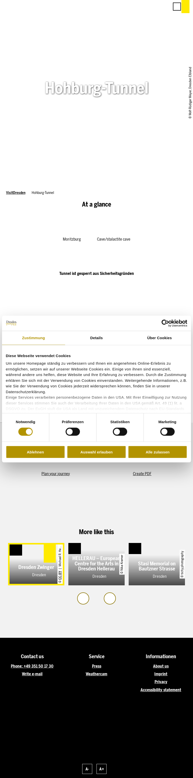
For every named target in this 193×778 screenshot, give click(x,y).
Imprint (160, 674)
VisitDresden (15, 193)
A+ (101, 769)
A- (87, 769)
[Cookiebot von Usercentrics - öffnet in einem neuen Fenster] (165, 323)
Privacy (161, 681)
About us (161, 666)
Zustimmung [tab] (33, 337)
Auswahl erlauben (96, 452)
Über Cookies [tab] (159, 337)
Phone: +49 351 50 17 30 (32, 666)
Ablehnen (35, 452)
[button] (143, 6)
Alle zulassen (158, 452)
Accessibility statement (160, 689)
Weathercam (96, 674)
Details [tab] (96, 337)
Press (96, 666)
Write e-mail (32, 674)
